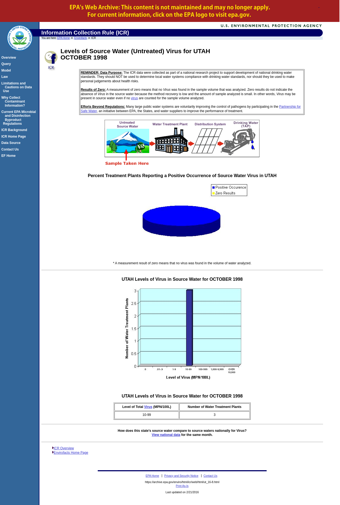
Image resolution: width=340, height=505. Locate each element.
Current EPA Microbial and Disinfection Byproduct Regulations (19, 118)
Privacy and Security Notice (181, 475)
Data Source (12, 143)
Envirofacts (80, 37)
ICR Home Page (14, 136)
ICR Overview (64, 448)
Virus (148, 407)
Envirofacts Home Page (71, 453)
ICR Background (15, 130)
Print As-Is (182, 485)
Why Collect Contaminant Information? (14, 101)
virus (134, 98)
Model (7, 70)
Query (7, 64)
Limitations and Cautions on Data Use (17, 87)
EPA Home (63, 37)
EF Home (9, 156)
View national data (166, 435)
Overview (9, 57)
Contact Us (11, 149)
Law (5, 77)
